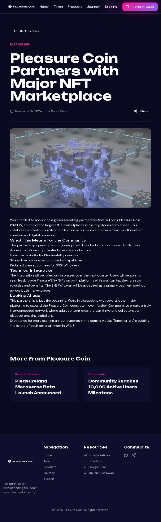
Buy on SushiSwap (99, 473)
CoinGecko (94, 461)
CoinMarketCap (97, 455)
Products (75, 6)
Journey (93, 6)
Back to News (26, 31)
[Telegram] (134, 455)
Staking (111, 6)
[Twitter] (126, 455)
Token (58, 6)
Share (141, 111)
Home (44, 6)
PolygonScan (95, 467)
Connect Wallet (140, 7)
